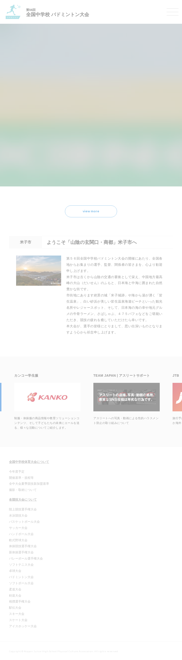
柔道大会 (15, 589)
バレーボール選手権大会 (26, 558)
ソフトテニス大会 (21, 564)
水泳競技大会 (18, 515)
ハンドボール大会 (21, 534)
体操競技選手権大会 (23, 546)
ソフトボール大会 (21, 583)
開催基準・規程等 (21, 478)
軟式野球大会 (18, 540)
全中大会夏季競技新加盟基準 (29, 483)
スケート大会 (18, 620)
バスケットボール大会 (24, 521)
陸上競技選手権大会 (23, 509)
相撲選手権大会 (20, 601)
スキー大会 (16, 614)
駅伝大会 (15, 607)
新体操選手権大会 (21, 552)
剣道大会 (15, 595)
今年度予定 (16, 471)
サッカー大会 (18, 528)
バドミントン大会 (21, 577)
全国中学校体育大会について (29, 462)
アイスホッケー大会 (23, 626)
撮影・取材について (23, 490)
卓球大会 (15, 571)
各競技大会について (23, 499)
